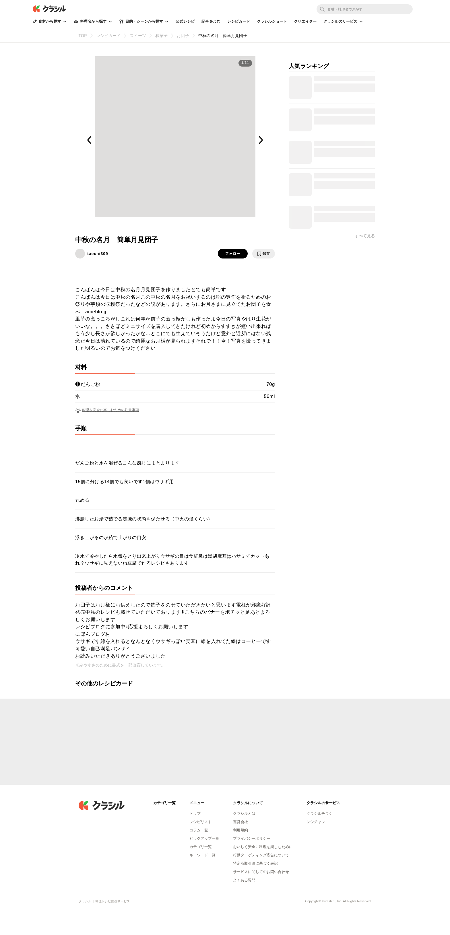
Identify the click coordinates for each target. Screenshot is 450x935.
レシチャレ (316, 822)
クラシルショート (272, 21)
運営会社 (240, 822)
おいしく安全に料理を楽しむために (263, 847)
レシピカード (238, 21)
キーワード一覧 (202, 855)
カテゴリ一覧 (200, 847)
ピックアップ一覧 (204, 838)
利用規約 (240, 830)
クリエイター (305, 21)
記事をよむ (210, 21)
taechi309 (97, 253)
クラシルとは (244, 813)
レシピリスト (200, 822)
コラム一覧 (198, 830)
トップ (195, 813)
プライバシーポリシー (251, 838)
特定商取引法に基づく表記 (255, 863)
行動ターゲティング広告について (261, 855)
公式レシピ (185, 21)
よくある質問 (244, 880)
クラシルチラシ (320, 813)
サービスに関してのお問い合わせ (261, 872)
